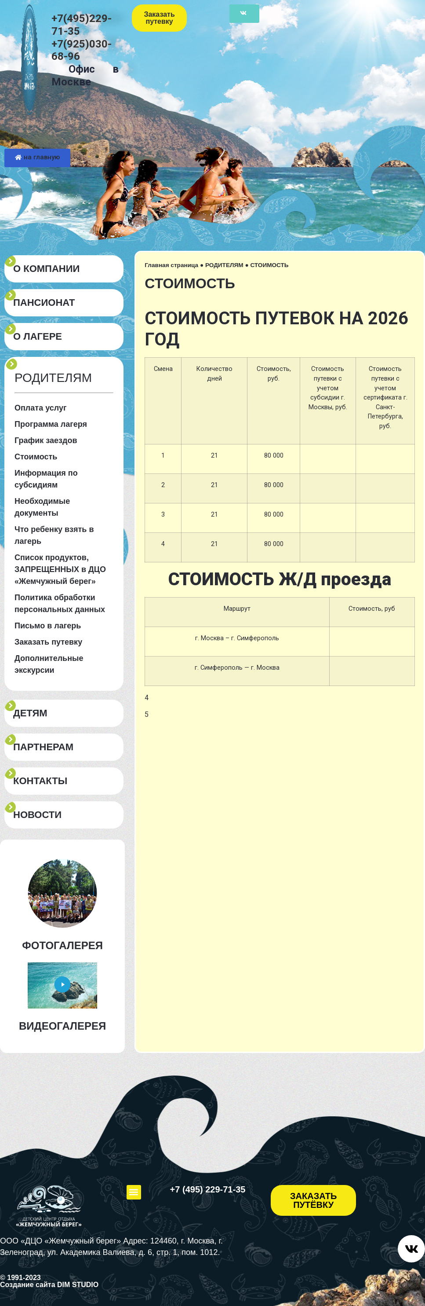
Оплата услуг (40, 408)
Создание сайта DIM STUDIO (49, 1284)
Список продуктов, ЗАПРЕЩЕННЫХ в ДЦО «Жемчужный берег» (60, 569)
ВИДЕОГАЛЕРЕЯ (62, 1026)
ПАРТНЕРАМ (43, 747)
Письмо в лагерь (48, 625)
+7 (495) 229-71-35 (208, 1189)
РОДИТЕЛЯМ (224, 265)
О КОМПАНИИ (46, 269)
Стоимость (36, 456)
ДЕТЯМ (30, 713)
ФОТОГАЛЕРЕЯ (62, 945)
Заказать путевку (48, 642)
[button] (134, 1192)
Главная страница (171, 265)
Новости (37, 815)
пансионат (44, 303)
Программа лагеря (51, 424)
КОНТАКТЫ (40, 781)
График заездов (46, 440)
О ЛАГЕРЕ (37, 336)
